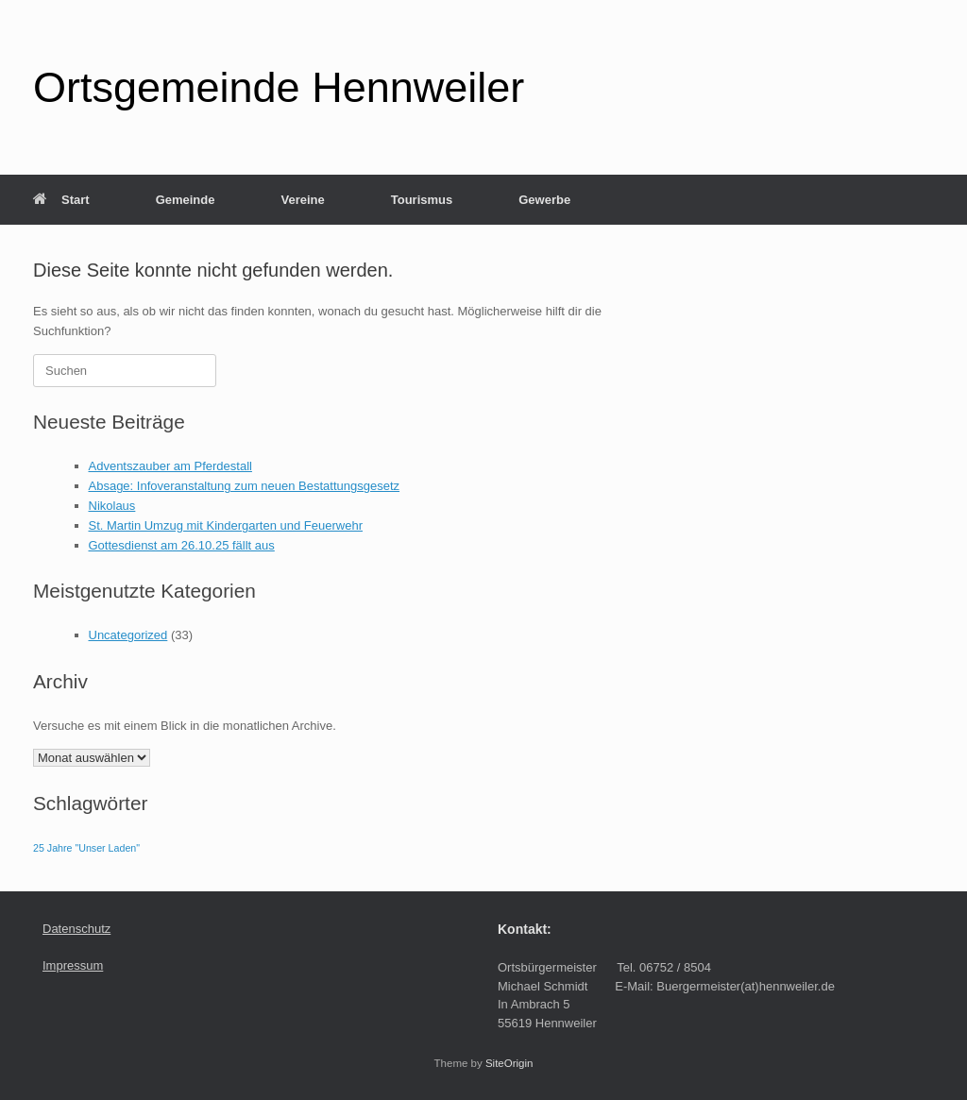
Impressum (72, 965)
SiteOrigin (509, 1063)
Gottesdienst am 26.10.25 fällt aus (182, 545)
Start (61, 200)
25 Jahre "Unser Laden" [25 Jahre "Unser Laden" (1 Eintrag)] (86, 848)
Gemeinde (185, 200)
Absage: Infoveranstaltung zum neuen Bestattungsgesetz (244, 486)
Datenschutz (76, 929)
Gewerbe (544, 200)
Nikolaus (112, 506)
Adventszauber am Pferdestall (170, 466)
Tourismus (422, 200)
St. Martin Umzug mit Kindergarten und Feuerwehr (226, 525)
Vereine (302, 200)
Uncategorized (128, 635)
